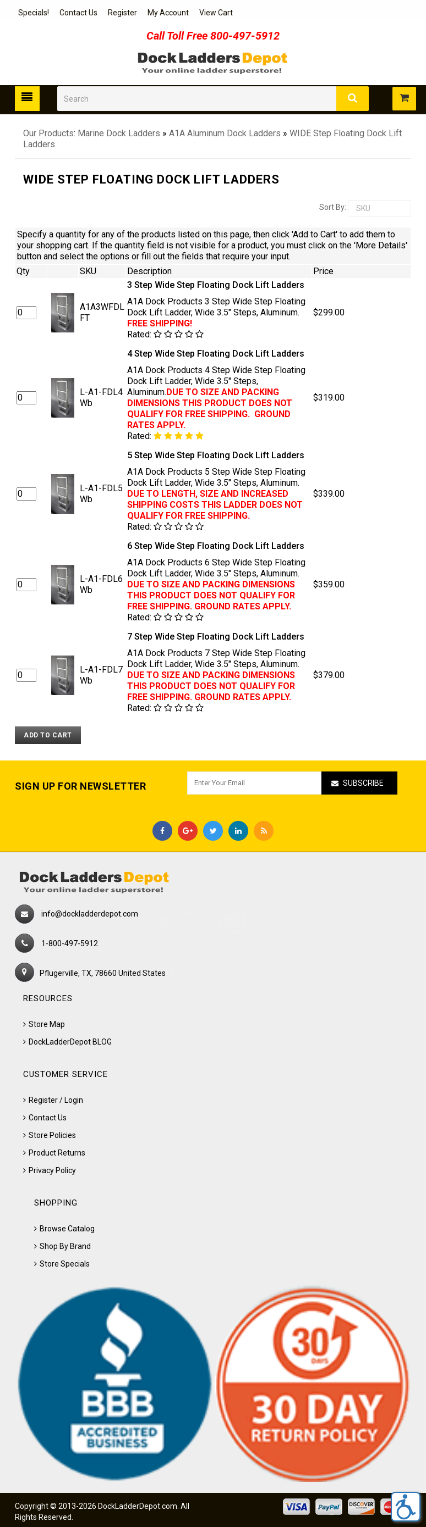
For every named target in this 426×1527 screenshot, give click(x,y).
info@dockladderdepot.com (89, 913)
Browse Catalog (67, 1228)
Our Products (48, 133)
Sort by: (332, 207)
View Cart (216, 12)
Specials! (33, 12)
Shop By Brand (65, 1246)
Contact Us (78, 12)
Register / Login (56, 1100)
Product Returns (57, 1152)
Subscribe (363, 783)
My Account (168, 12)
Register (122, 12)
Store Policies (52, 1135)
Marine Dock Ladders (119, 133)
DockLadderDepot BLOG (70, 1041)
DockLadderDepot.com (137, 1506)
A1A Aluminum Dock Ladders (225, 133)
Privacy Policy (52, 1170)
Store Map (47, 1024)
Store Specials (65, 1263)
